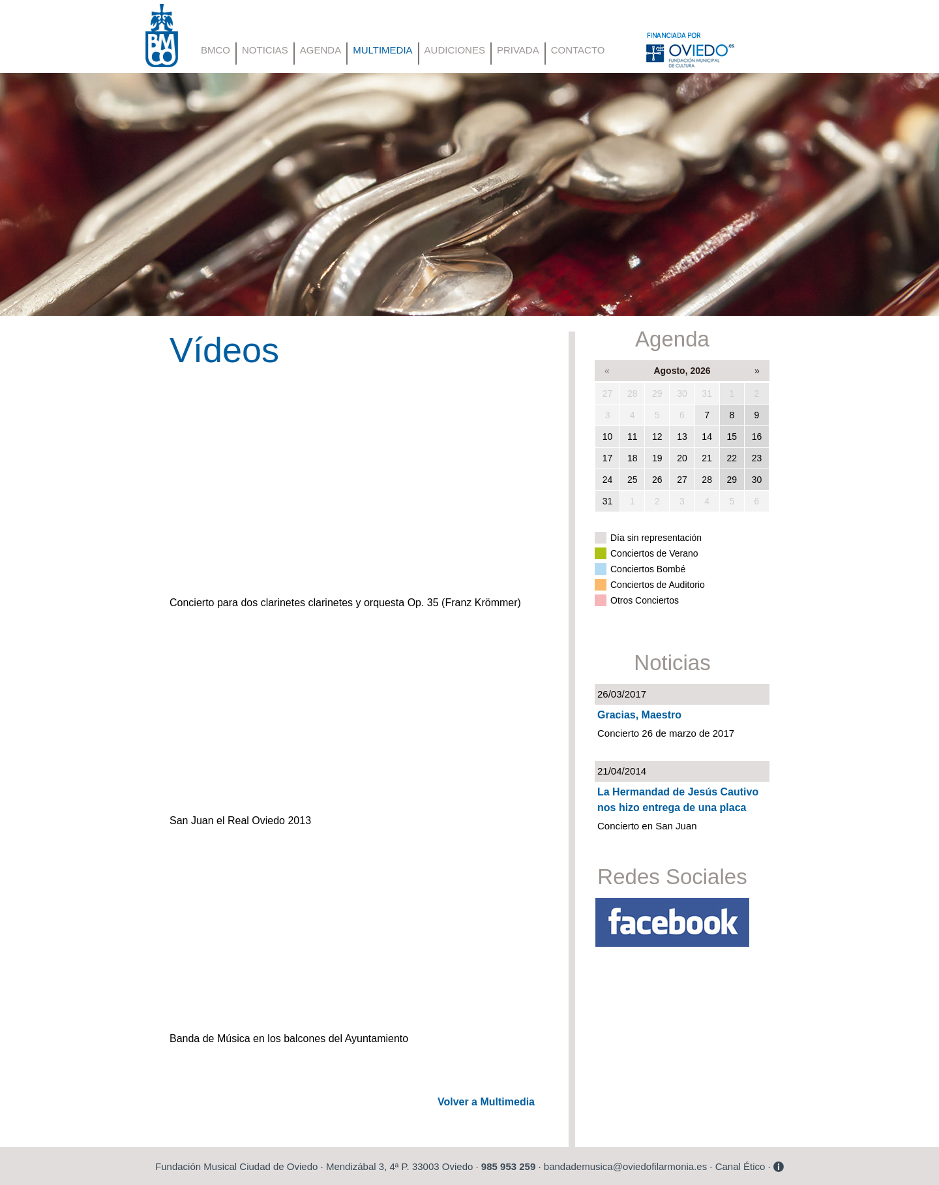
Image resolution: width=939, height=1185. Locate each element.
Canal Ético (740, 1166)
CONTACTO (578, 49)
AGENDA (320, 49)
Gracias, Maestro (639, 714)
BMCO (215, 49)
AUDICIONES (455, 49)
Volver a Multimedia (486, 1101)
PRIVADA (518, 49)
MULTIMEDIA (382, 49)
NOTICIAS (265, 49)
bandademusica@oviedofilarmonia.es (625, 1166)
